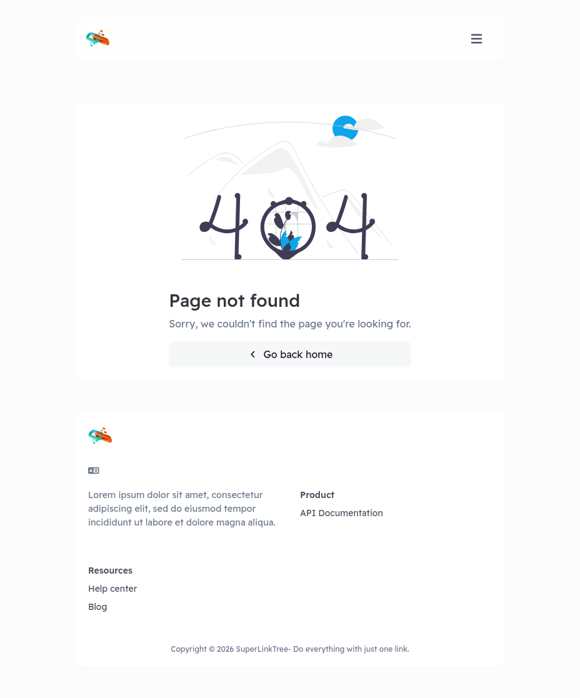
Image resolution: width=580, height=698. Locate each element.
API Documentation (341, 513)
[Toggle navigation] (476, 39)
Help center (112, 588)
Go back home (290, 354)
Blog (98, 606)
